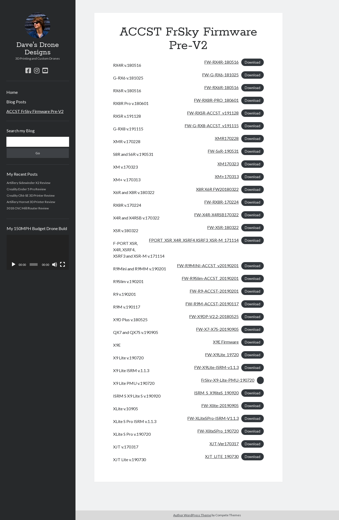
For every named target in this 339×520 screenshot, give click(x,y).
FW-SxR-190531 (223, 150)
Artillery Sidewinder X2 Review (28, 183)
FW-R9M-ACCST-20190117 (212, 303)
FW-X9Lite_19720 (222, 354)
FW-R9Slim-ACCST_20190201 (210, 278)
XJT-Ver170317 (224, 443)
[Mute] (54, 264)
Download (252, 62)
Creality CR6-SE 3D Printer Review (31, 195)
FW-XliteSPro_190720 (218, 430)
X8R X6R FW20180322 (217, 189)
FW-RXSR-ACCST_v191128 (213, 112)
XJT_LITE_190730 (222, 456)
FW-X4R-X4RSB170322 (216, 214)
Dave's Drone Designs (37, 49)
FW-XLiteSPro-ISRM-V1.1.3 (213, 418)
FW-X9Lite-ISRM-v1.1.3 (216, 367)
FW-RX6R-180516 (221, 87)
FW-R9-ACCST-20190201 (214, 290)
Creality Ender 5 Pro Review (26, 189)
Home (12, 92)
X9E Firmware (226, 341)
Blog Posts (16, 101)
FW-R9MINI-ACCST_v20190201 (208, 265)
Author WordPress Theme (192, 515)
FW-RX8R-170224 (221, 201)
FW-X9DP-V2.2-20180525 (214, 316)
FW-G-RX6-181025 (220, 74)
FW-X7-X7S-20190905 (217, 329)
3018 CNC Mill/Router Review (28, 208)
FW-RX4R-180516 (221, 61)
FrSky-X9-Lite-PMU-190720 (227, 379)
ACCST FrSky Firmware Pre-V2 (35, 111)
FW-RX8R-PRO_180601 (216, 100)
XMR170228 (227, 138)
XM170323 (228, 163)
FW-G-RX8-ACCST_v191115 (212, 125)
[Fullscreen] (62, 264)
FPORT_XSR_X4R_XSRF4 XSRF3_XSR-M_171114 (194, 240)
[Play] (13, 264)
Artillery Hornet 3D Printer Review (31, 202)
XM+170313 (227, 176)
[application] (38, 252)
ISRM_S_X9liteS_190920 (216, 392)
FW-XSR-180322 (223, 227)
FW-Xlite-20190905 (220, 405)
